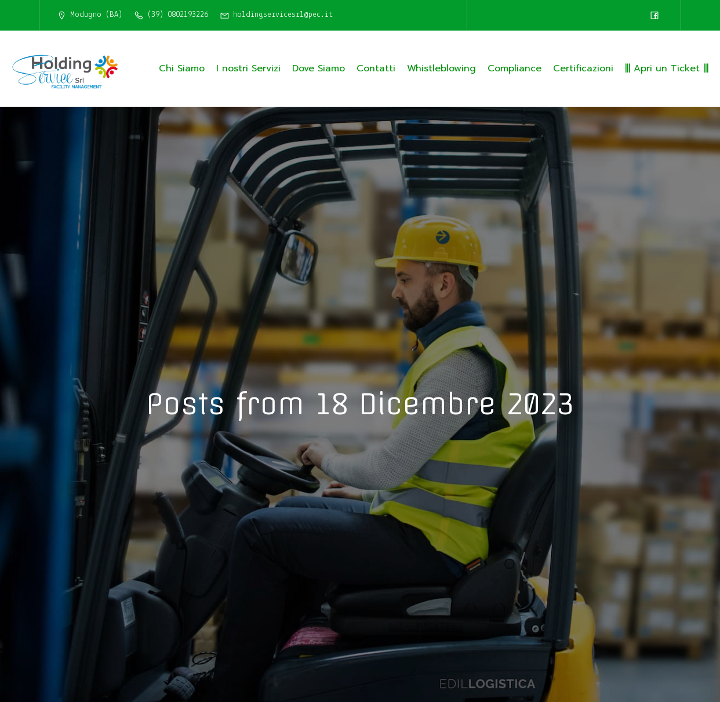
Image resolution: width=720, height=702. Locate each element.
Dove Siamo (318, 68)
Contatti (376, 68)
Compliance (514, 68)
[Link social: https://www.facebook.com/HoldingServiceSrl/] (654, 15)
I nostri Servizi (248, 68)
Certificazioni (583, 68)
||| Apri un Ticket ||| (666, 68)
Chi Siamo (182, 68)
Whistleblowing (441, 68)
